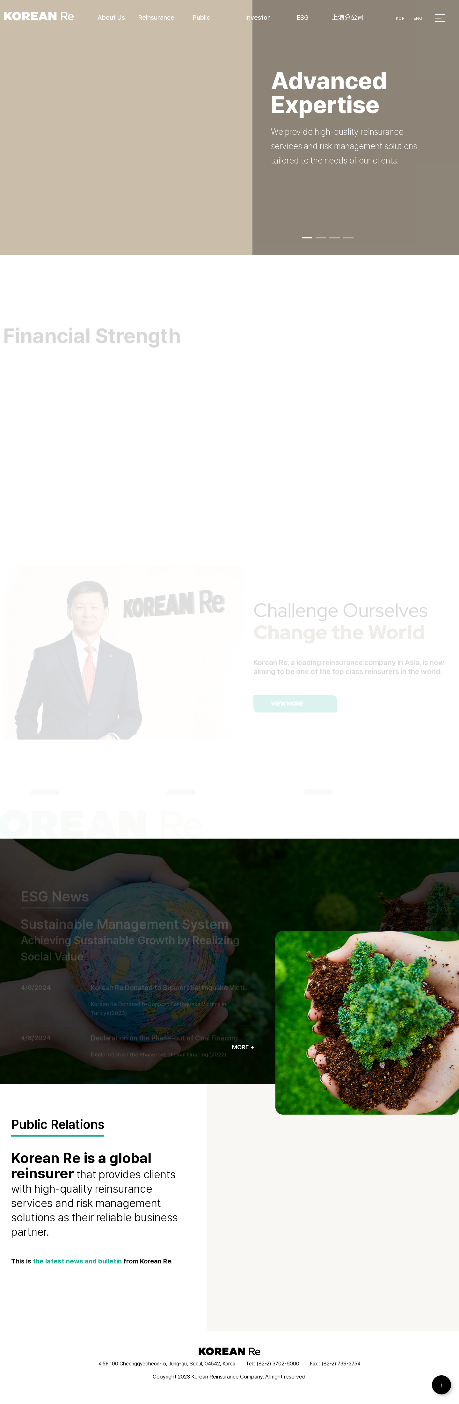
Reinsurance (156, 17)
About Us (111, 17)
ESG (303, 17)
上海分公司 (348, 17)
